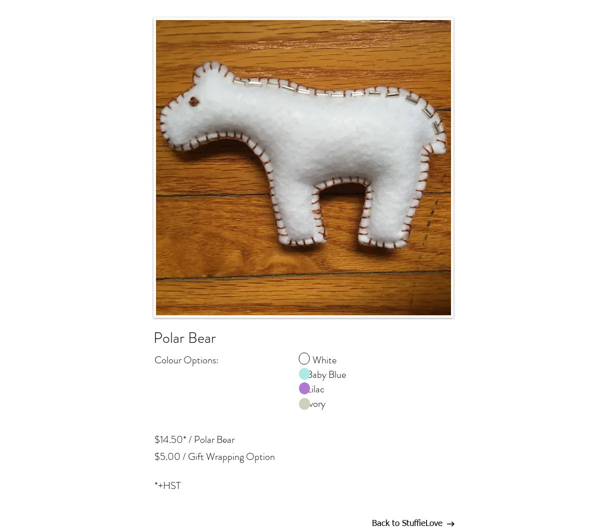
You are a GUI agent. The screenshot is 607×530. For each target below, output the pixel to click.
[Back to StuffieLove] (407, 524)
